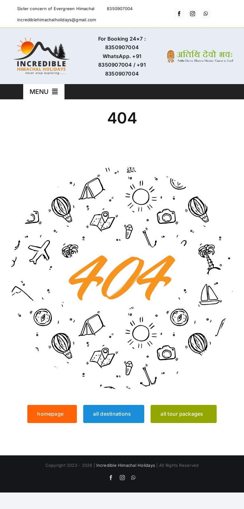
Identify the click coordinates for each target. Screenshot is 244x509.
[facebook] (179, 14)
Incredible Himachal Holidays (125, 465)
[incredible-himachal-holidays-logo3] (41, 40)
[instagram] (192, 14)
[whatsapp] (206, 14)
